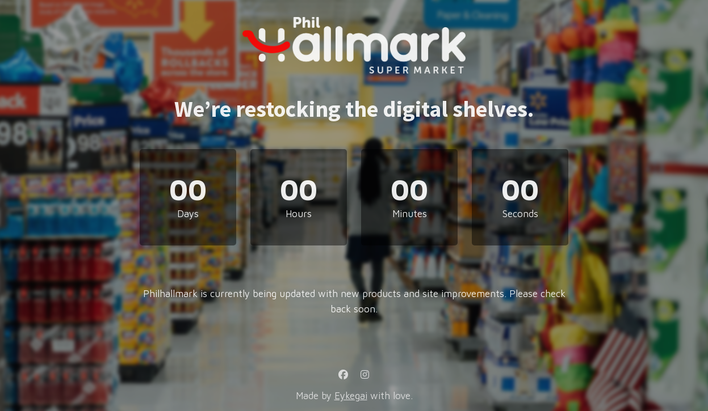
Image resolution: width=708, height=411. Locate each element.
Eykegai (350, 395)
